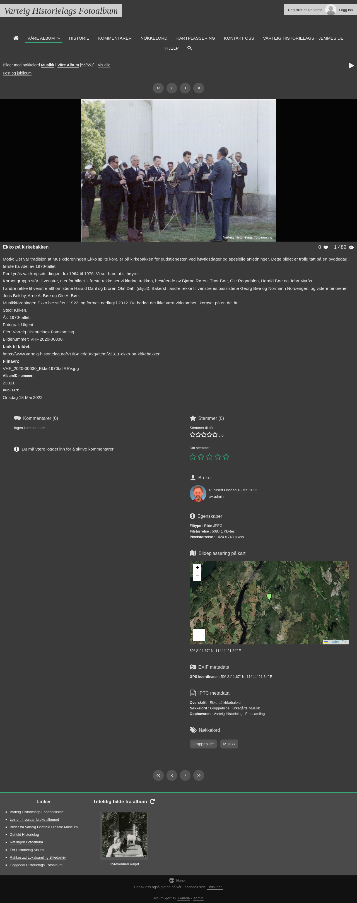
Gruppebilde (203, 744)
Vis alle (104, 65)
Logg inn (346, 10)
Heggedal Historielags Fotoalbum (36, 865)
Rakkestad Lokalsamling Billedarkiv (38, 857)
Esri (344, 642)
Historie (79, 38)
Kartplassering (195, 38)
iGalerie (184, 898)
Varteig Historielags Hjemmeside (303, 38)
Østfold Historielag (24, 834)
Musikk (47, 65)
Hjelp (172, 48)
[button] (269, 598)
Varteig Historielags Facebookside (37, 812)
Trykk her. (215, 887)
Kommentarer (115, 38)
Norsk (177, 880)
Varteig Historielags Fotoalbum (61, 11)
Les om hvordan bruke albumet (34, 819)
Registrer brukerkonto (305, 10)
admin (198, 898)
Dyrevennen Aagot (124, 864)
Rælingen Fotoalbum (26, 842)
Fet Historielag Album (27, 850)
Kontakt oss (239, 38)
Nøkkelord (154, 38)
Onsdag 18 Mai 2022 (240, 490)
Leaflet (331, 642)
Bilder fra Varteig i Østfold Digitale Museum (44, 827)
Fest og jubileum (17, 73)
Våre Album (41, 38)
